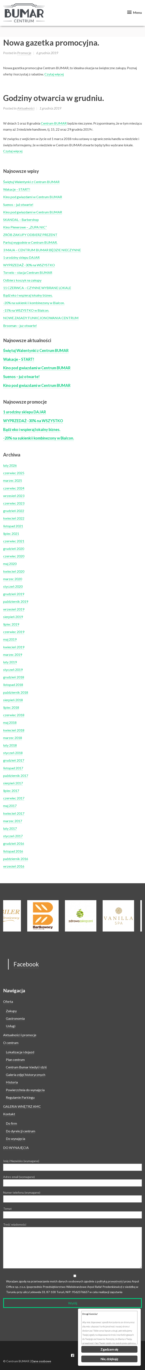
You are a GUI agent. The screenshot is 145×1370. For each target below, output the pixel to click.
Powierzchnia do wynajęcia (25, 1090)
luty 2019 (10, 662)
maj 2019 (10, 639)
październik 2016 (15, 859)
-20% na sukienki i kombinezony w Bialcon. (34, 303)
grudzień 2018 (13, 677)
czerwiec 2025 (13, 473)
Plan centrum (15, 1060)
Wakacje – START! (16, 189)
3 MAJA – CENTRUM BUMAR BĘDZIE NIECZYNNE (42, 250)
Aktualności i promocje (19, 1035)
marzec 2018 (12, 738)
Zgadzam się (109, 1349)
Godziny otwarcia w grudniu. (53, 98)
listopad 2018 (13, 685)
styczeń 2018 (13, 753)
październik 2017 (15, 775)
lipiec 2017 (11, 791)
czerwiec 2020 (13, 556)
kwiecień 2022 (13, 518)
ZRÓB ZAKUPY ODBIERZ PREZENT (30, 235)
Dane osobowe (41, 1361)
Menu (134, 12)
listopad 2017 (13, 768)
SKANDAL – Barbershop (21, 220)
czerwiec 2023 (13, 503)
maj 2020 (10, 564)
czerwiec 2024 (13, 488)
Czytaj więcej (54, 74)
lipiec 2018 (11, 707)
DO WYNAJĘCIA (16, 1148)
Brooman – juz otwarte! (20, 326)
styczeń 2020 (13, 586)
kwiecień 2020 (13, 571)
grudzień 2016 (13, 843)
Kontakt (9, 1114)
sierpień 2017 (13, 783)
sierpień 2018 (13, 700)
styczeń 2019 (13, 670)
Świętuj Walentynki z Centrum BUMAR (31, 182)
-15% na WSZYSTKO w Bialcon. (26, 310)
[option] (89, 916)
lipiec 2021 (11, 533)
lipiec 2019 (11, 624)
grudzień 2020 (13, 549)
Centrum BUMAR (54, 123)
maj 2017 (10, 806)
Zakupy (11, 1011)
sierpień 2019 (13, 617)
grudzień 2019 (13, 594)
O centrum (10, 1043)
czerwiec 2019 (13, 632)
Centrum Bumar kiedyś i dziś (26, 1067)
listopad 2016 (13, 851)
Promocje (24, 53)
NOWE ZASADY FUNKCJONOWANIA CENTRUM (41, 318)
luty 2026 (10, 465)
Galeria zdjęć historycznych (25, 1075)
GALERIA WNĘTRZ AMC (22, 1106)
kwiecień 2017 (13, 813)
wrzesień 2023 (13, 496)
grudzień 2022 (13, 511)
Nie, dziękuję (109, 1359)
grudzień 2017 (13, 760)
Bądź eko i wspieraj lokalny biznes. (28, 295)
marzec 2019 (12, 654)
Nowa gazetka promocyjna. (51, 42)
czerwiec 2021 (13, 541)
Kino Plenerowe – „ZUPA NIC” (25, 227)
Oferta (8, 1001)
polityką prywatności (110, 1281)
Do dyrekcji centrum (20, 1131)
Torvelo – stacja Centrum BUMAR (27, 272)
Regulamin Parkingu (20, 1097)
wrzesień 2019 (13, 609)
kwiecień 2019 (13, 647)
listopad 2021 (13, 526)
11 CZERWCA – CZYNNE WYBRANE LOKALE (37, 288)
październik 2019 (15, 601)
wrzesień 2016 (13, 866)
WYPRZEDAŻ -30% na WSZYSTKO (29, 265)
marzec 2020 (12, 579)
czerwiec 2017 (13, 798)
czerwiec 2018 (13, 715)
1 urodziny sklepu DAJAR (21, 257)
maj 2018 (10, 722)
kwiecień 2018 (13, 730)
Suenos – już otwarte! (18, 204)
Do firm (11, 1123)
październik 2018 (15, 692)
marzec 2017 (12, 821)
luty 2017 (10, 828)
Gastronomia (15, 1018)
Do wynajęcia (15, 1139)
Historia (12, 1082)
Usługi (10, 1026)
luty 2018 (10, 745)
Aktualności (25, 108)
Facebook (26, 964)
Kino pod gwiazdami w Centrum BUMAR (32, 197)
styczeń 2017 (13, 836)
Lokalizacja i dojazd (20, 1052)
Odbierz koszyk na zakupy (22, 280)
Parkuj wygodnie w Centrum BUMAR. (30, 242)
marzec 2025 (12, 480)
